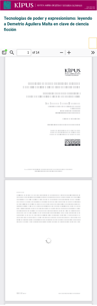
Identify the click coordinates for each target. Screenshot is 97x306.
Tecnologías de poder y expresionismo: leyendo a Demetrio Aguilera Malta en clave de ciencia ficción (48, 24)
